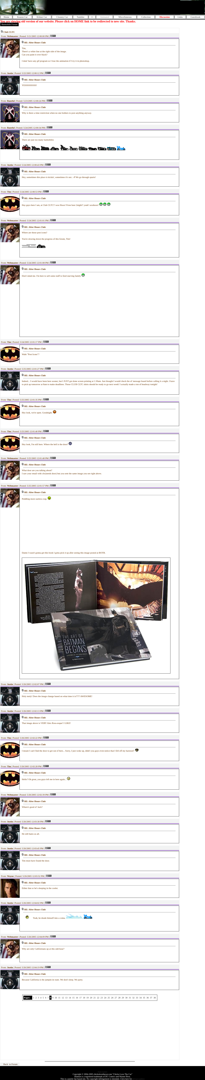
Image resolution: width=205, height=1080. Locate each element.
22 (98, 998)
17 (80, 998)
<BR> (34, 306)
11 (59, 998)
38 (154, 998)
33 (137, 998)
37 (151, 998)
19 (87, 998)
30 (126, 998)
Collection (146, 17)
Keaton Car (22, 17)
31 (130, 998)
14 (70, 998)
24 (105, 998)
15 (73, 998)
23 (101, 998)
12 (63, 998)
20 (91, 998)
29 (123, 998)
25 (108, 998)
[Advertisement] (90, 1030)
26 (112, 998)
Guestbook (195, 17)
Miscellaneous (125, 17)
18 (84, 998)
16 (77, 998)
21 (94, 998)
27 (116, 998)
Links (180, 17)
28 (119, 998)
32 (133, 998)
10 (56, 998)
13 (66, 998)
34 (140, 998)
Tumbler (80, 17)
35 (144, 998)
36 (147, 998)
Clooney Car (62, 17)
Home (6, 17)
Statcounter (102, 1072)
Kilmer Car (42, 17)
